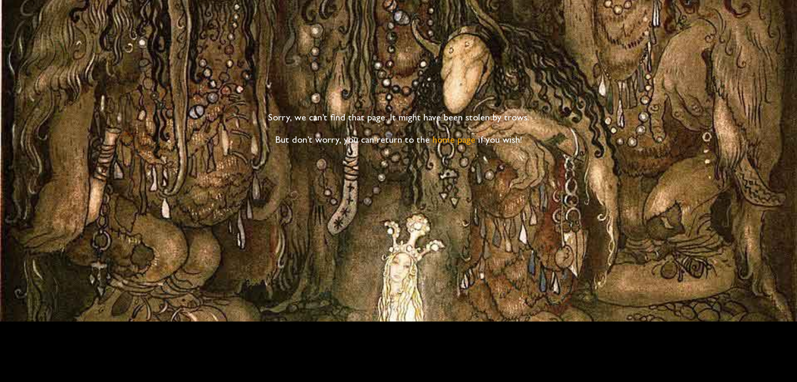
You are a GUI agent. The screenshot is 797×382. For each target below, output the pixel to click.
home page (453, 141)
